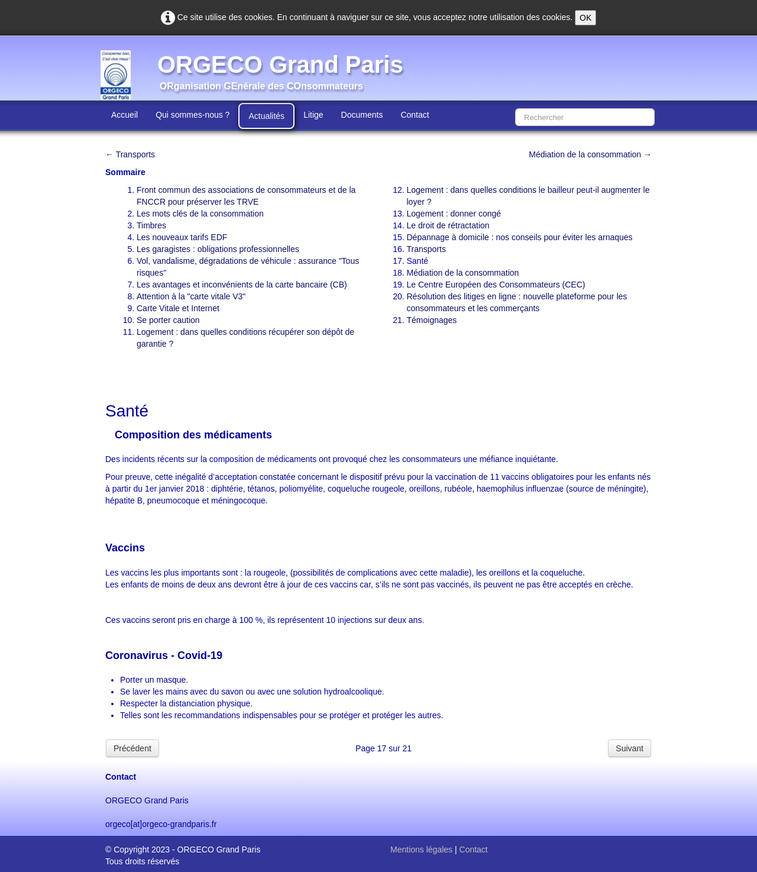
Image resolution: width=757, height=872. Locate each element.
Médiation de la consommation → (590, 154)
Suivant (629, 748)
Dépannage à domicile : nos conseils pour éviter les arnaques (520, 237)
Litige (313, 115)
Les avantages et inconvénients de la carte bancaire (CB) (242, 284)
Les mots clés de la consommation (200, 213)
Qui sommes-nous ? (192, 115)
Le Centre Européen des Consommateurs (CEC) (496, 284)
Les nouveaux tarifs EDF (182, 237)
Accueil (124, 115)
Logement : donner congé (454, 213)
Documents (362, 115)
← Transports (130, 154)
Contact (414, 115)
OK (585, 17)
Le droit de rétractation (448, 225)
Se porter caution (168, 320)
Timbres (151, 225)
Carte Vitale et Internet (178, 308)
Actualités (266, 116)
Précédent (132, 748)
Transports (426, 249)
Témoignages (432, 320)
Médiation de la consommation (463, 272)
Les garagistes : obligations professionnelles (218, 249)
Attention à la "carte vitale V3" (191, 296)
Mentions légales (421, 849)
